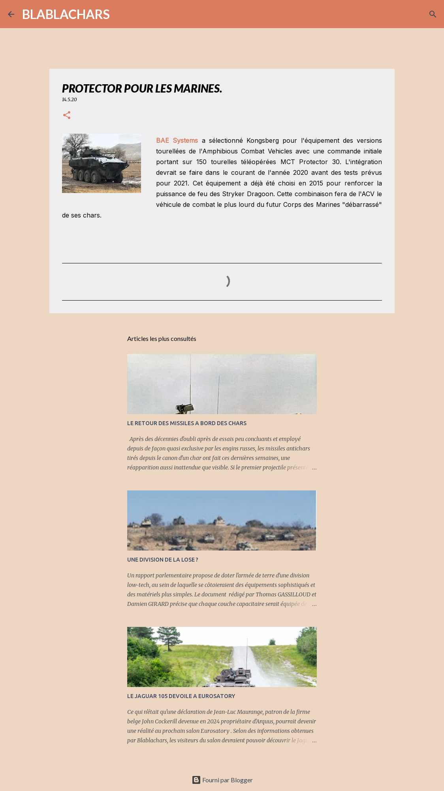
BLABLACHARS (66, 14)
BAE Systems (177, 140)
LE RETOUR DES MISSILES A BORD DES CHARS (186, 423)
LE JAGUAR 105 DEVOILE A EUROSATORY (181, 696)
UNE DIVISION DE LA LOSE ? (162, 559)
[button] (66, 115)
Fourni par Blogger (222, 779)
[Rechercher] (121, 14)
